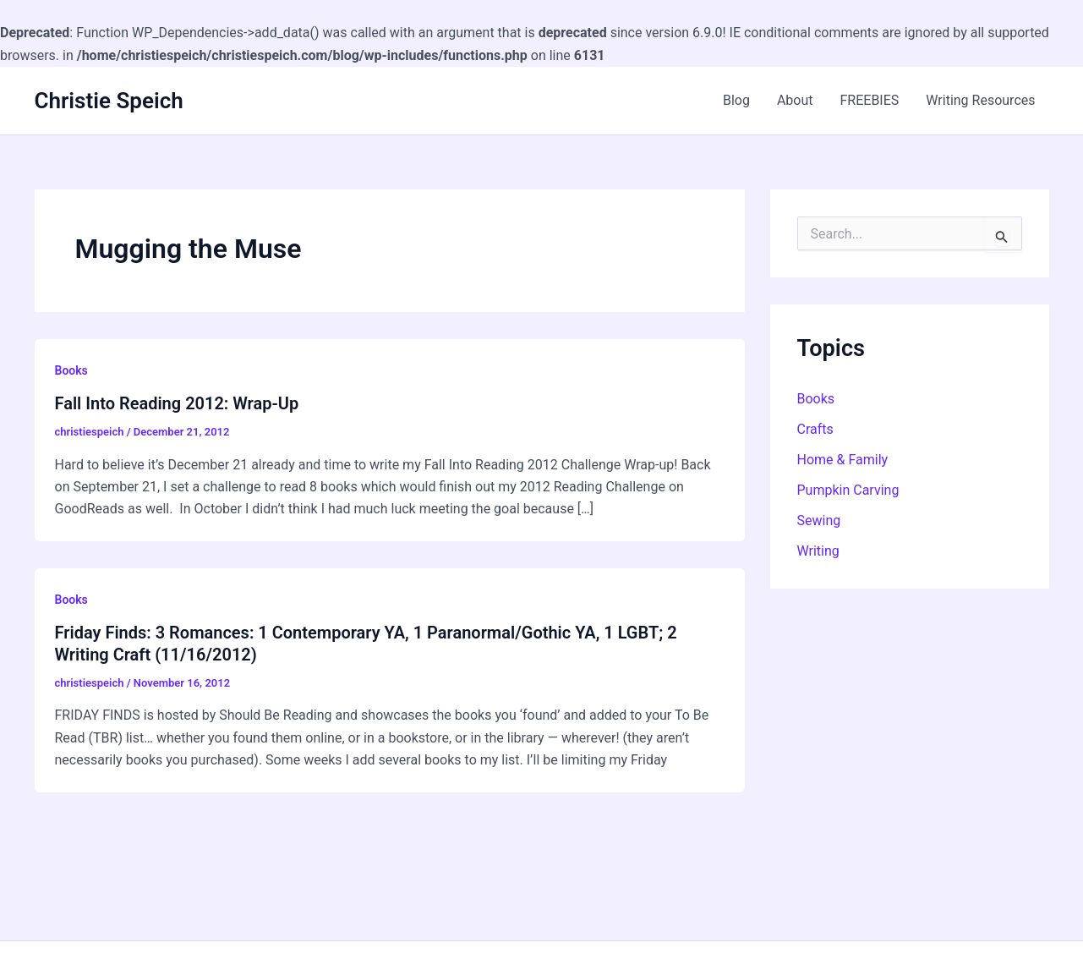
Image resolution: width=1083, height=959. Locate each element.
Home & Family (843, 460)
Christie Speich (109, 100)
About (795, 100)
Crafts (815, 429)
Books (71, 370)
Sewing (819, 520)
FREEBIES (869, 100)
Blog (736, 100)
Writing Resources (980, 100)
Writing (818, 551)
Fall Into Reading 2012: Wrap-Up (177, 403)
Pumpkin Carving (848, 490)
